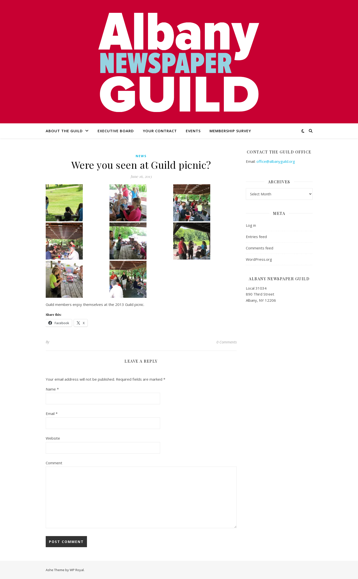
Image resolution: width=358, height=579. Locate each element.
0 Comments (226, 341)
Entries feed (256, 236)
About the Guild (64, 130)
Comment (54, 462)
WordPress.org (259, 259)
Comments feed (259, 247)
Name (52, 389)
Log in (251, 225)
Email (52, 413)
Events (193, 130)
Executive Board (116, 130)
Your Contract (160, 130)
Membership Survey (230, 130)
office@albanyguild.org (275, 161)
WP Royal (77, 570)
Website (53, 438)
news (141, 156)
